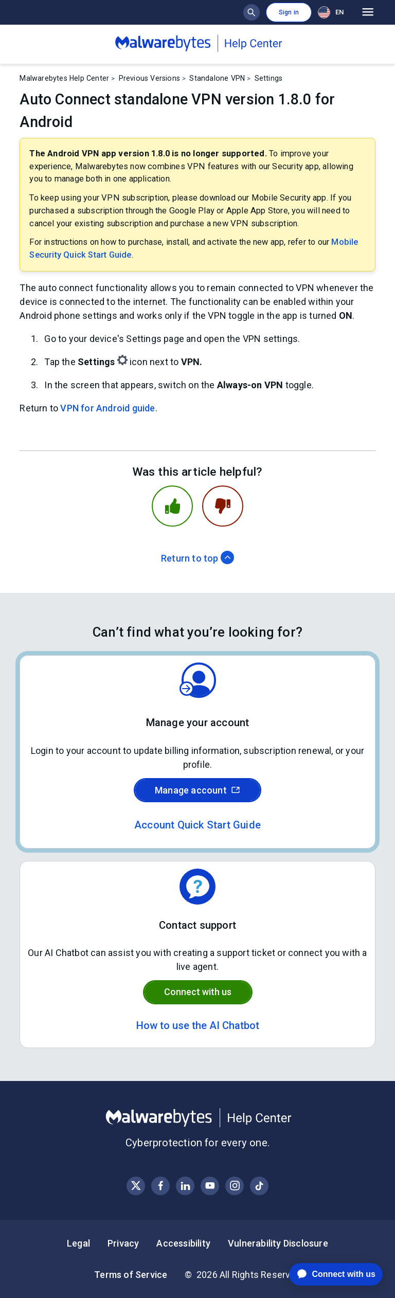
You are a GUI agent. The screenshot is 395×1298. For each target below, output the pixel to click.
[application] (328, 1274)
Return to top (197, 558)
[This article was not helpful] (222, 506)
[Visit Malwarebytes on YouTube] (210, 1186)
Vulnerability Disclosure (278, 1243)
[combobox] (333, 12)
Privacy (123, 1243)
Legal (78, 1243)
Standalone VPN (217, 78)
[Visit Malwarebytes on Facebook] (161, 1186)
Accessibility (183, 1243)
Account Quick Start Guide (197, 825)
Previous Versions (149, 78)
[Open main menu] (368, 12)
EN (331, 12)
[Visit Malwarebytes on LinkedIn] (185, 1186)
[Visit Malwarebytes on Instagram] (235, 1186)
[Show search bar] (251, 12)
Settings (269, 78)
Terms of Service (130, 1274)
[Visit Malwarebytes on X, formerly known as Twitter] (136, 1186)
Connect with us (197, 991)
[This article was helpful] (172, 506)
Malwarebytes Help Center (64, 78)
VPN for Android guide (107, 408)
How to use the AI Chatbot (197, 1025)
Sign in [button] (289, 12)
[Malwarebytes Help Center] (197, 1118)
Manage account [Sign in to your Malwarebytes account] (197, 790)
